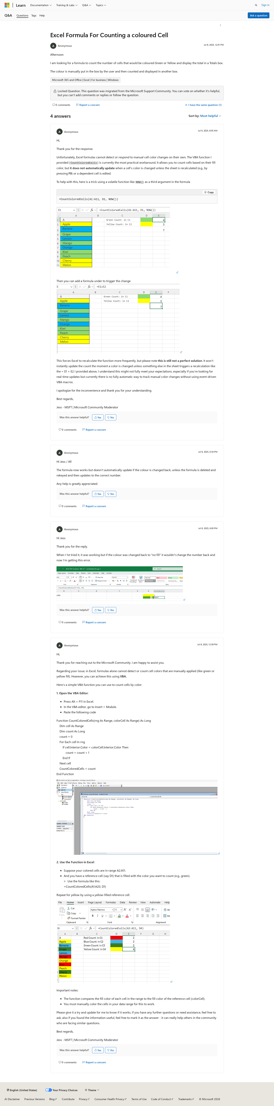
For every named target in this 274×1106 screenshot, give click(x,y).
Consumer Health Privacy (109, 1099)
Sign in (265, 5)
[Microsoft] (7, 5)
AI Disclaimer (12, 1099)
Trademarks (185, 1099)
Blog (51, 1099)
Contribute (68, 1099)
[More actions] (220, 25)
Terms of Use (139, 1099)
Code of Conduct (161, 1099)
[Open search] (256, 5)
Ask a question (258, 15)
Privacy (83, 1099)
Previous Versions (34, 1099)
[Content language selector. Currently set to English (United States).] (22, 1090)
